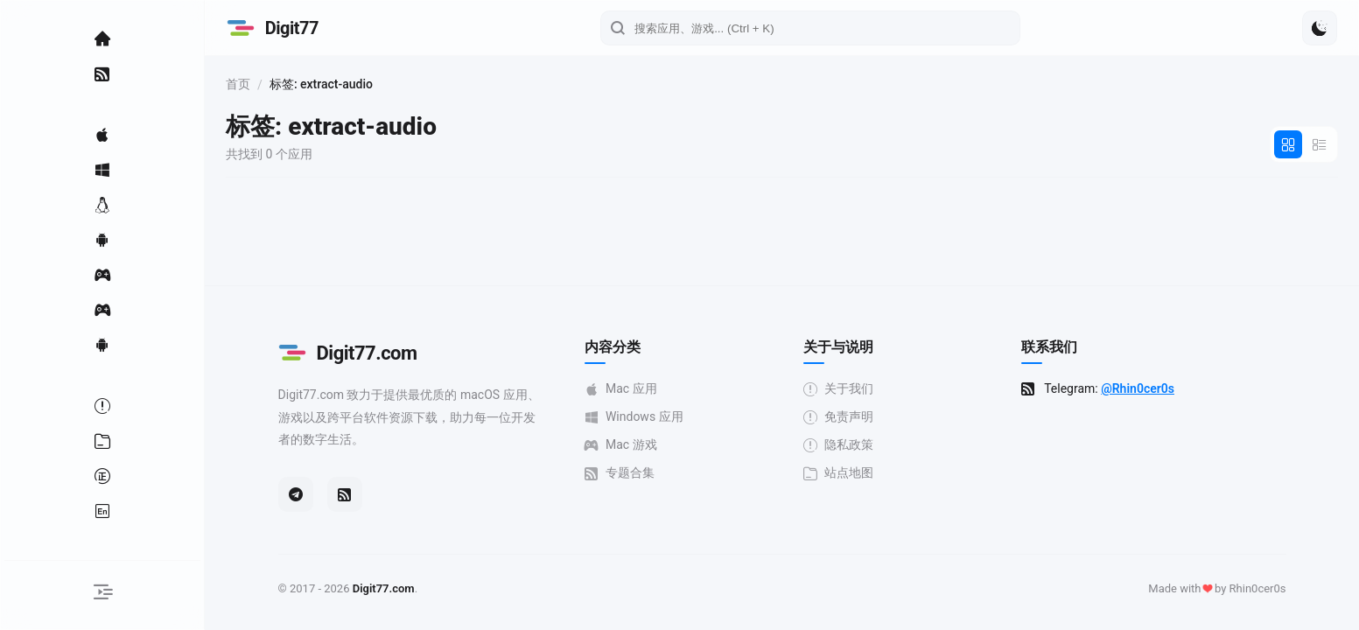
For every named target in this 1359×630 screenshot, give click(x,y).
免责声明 (841, 417)
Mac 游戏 (623, 445)
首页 (243, 84)
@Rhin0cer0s (1140, 389)
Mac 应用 (623, 389)
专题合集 (622, 473)
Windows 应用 (636, 417)
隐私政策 (841, 445)
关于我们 (841, 389)
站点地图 (841, 473)
